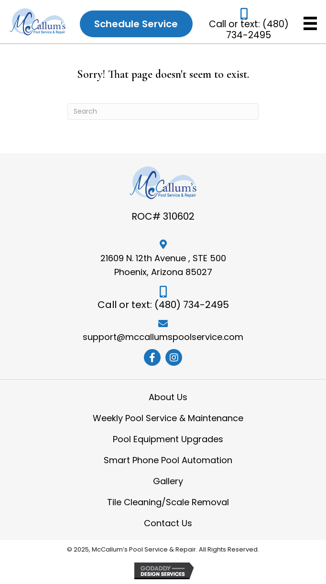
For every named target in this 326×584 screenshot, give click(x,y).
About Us (168, 397)
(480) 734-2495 (257, 30)
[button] (152, 357)
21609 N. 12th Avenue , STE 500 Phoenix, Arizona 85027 (163, 265)
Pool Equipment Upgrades (168, 439)
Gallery (168, 481)
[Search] (163, 111)
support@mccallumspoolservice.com (163, 337)
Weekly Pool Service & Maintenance (168, 418)
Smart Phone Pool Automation (168, 460)
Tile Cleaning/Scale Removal (168, 502)
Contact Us (168, 523)
